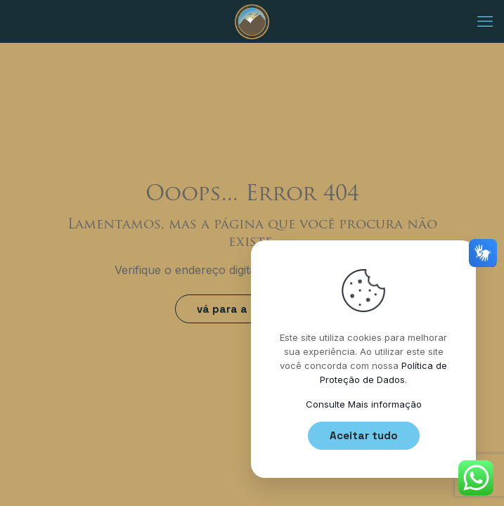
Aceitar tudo (364, 435)
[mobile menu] (485, 21)
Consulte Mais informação (364, 404)
